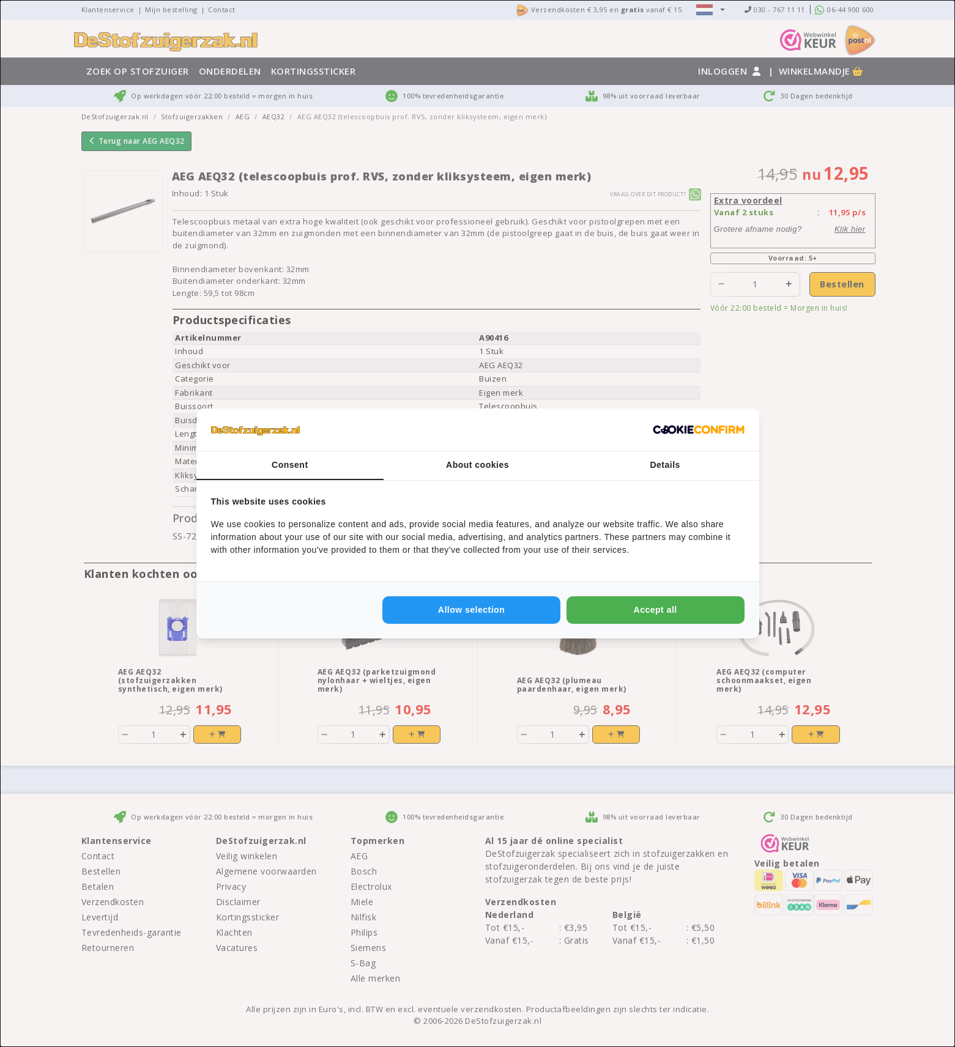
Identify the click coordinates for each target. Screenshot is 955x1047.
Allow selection (471, 610)
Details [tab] (665, 465)
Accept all (655, 610)
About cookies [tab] (477, 465)
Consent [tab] (290, 465)
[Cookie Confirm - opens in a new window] (699, 430)
